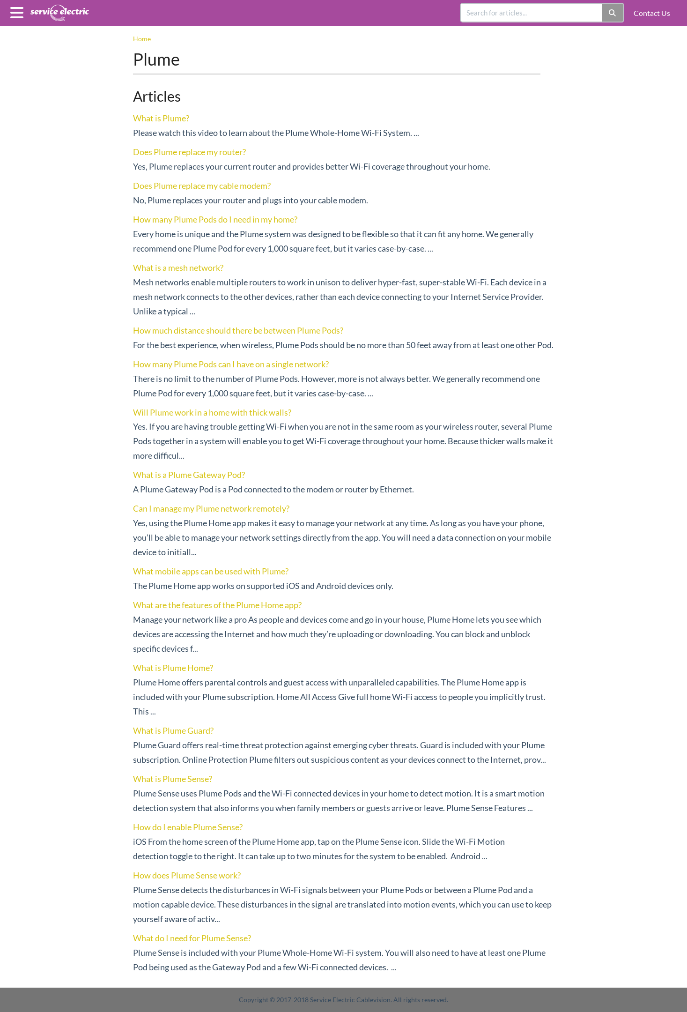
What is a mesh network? (178, 267)
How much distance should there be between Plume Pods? (238, 330)
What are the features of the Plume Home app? (217, 605)
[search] (531, 12)
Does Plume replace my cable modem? (202, 185)
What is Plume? (161, 118)
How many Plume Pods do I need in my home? (215, 219)
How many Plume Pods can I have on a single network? (231, 364)
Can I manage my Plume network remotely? (211, 508)
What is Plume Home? (173, 667)
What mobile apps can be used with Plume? (210, 571)
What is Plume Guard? (173, 730)
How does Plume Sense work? (187, 875)
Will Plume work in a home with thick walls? (212, 412)
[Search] (613, 12)
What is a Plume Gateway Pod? (189, 474)
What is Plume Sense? (172, 779)
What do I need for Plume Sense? (192, 938)
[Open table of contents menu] (18, 11)
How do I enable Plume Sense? (188, 827)
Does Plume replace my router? (189, 152)
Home (142, 39)
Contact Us (652, 12)
